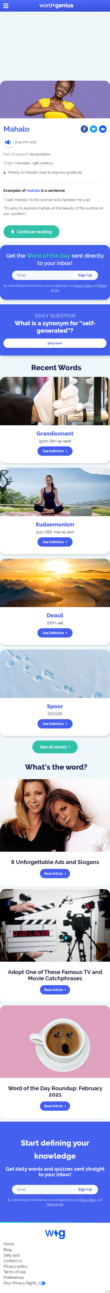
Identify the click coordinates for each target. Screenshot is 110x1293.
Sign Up (85, 275)
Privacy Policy (83, 285)
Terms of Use (54, 1204)
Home (8, 1244)
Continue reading (31, 232)
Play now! (55, 343)
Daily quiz (11, 1255)
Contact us (12, 1261)
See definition (55, 451)
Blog (7, 1249)
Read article (55, 873)
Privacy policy (15, 1266)
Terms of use (14, 1272)
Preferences (13, 1277)
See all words (55, 747)
